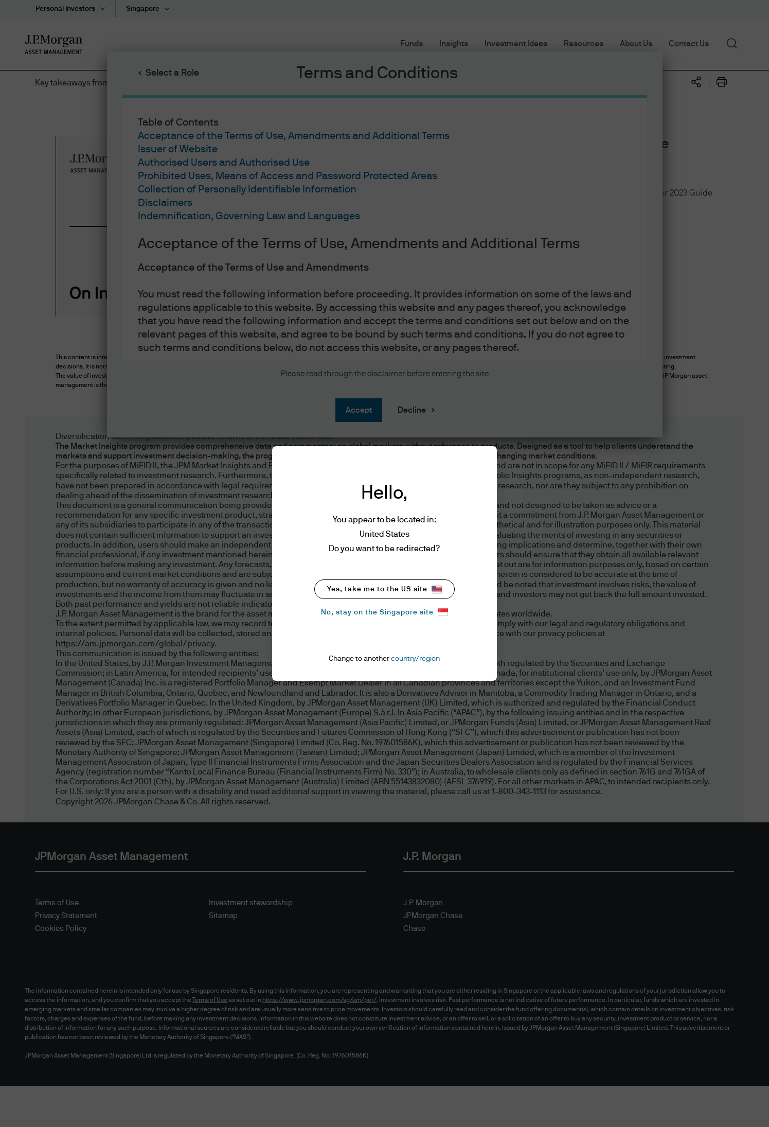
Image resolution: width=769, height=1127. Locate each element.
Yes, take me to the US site (384, 589)
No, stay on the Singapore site (384, 612)
